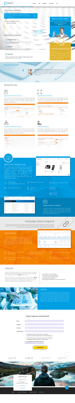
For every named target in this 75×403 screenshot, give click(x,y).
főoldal (13, 392)
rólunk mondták (33, 392)
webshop (45, 3)
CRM (39, 3)
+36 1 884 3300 (22, 388)
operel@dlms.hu (22, 385)
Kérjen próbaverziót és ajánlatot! (60, 23)
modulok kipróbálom (22, 392)
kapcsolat (51, 3)
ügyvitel (34, 3)
